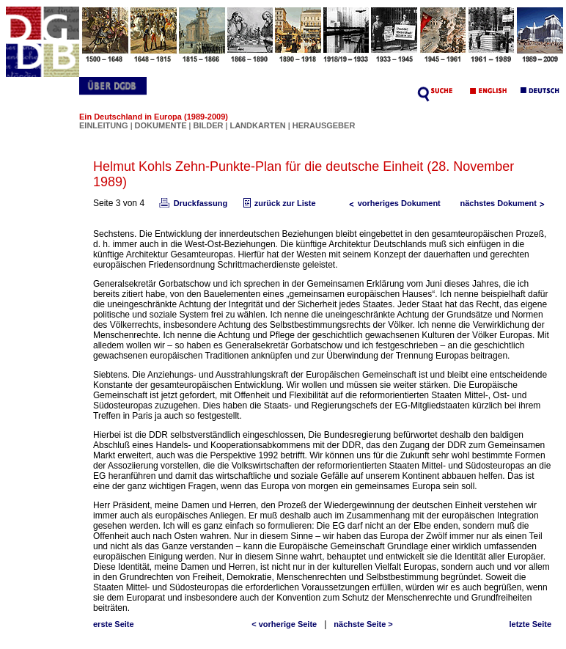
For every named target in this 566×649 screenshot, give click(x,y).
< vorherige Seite (284, 624)
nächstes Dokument (505, 203)
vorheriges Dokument (392, 203)
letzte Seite (530, 624)
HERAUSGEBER (324, 125)
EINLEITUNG (103, 125)
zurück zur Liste (278, 203)
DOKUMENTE (162, 125)
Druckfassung (192, 203)
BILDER (209, 125)
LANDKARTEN (258, 125)
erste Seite (113, 624)
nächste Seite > (363, 624)
